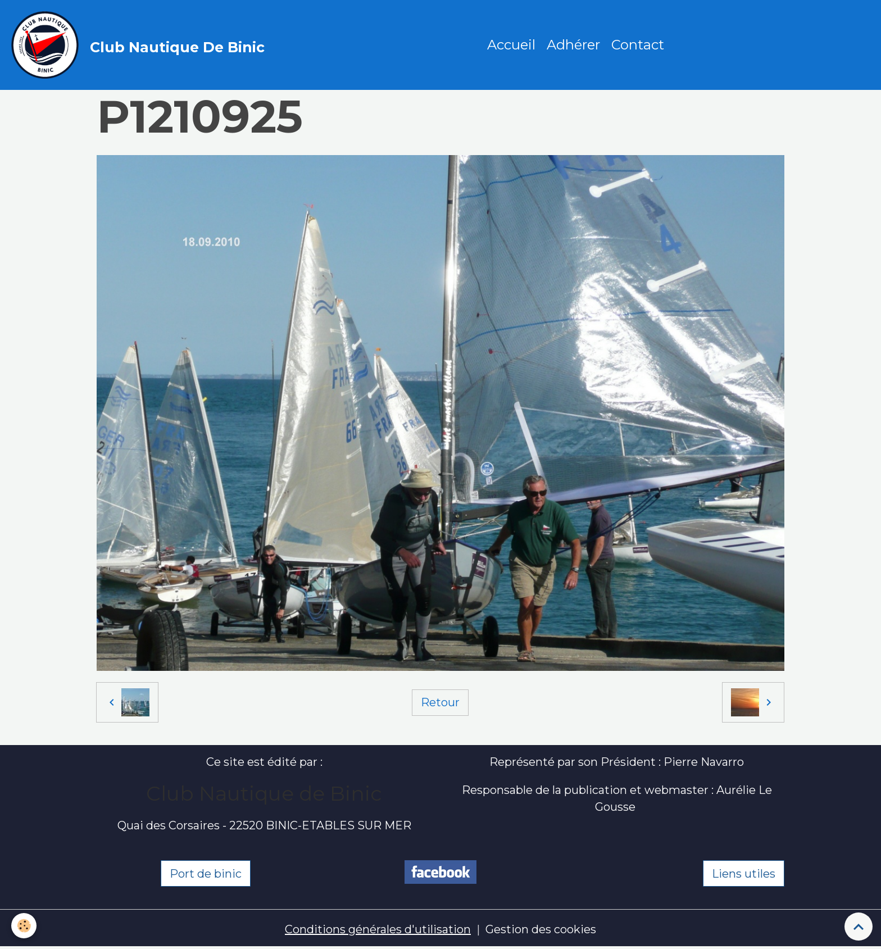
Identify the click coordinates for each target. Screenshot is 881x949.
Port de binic (206, 873)
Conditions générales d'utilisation (378, 929)
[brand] (140, 45)
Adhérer (573, 45)
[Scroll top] (858, 926)
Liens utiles (743, 873)
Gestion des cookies (540, 929)
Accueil (511, 45)
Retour (440, 702)
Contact (637, 45)
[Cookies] (24, 925)
